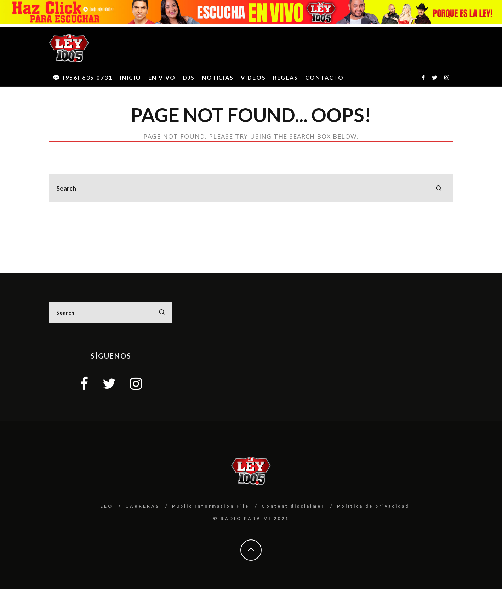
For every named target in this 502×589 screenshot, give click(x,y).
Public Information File (210, 506)
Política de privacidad (373, 506)
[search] (438, 188)
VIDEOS (253, 77)
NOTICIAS (218, 77)
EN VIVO (162, 77)
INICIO (130, 77)
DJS (189, 77)
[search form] (251, 188)
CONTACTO (324, 77)
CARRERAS (142, 506)
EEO (106, 506)
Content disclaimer (293, 506)
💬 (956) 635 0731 (83, 77)
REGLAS (285, 77)
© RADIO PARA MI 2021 (251, 518)
